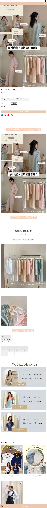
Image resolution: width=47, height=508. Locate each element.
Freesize (14, 103)
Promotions (4, 96)
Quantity (3, 106)
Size (2, 103)
